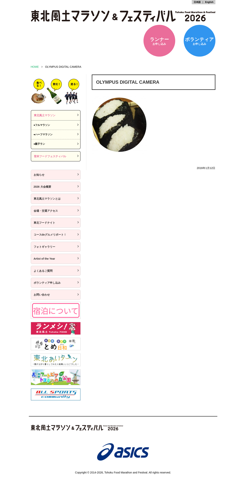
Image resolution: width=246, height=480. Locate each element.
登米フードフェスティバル (50, 156)
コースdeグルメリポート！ (50, 234)
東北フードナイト (44, 222)
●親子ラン (39, 143)
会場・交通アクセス (46, 210)
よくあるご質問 (43, 270)
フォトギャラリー (44, 246)
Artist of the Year (44, 258)
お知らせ (39, 174)
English (209, 2)
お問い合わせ (42, 294)
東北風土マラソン (44, 115)
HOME (35, 66)
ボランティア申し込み (47, 282)
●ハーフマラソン (43, 134)
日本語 (197, 2)
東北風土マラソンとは (47, 198)
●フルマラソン (42, 125)
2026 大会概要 (42, 186)
